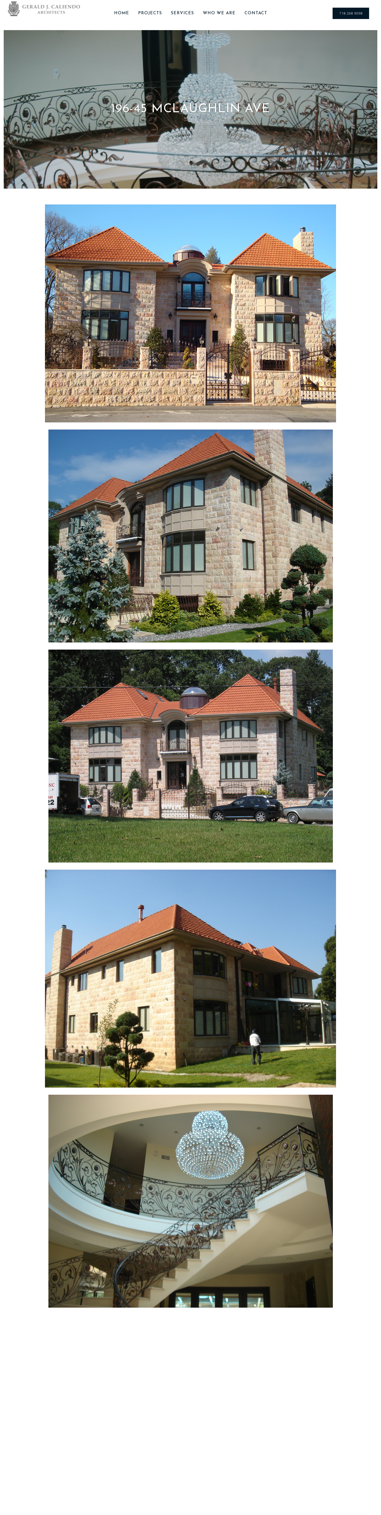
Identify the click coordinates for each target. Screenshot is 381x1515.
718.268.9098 (350, 13)
